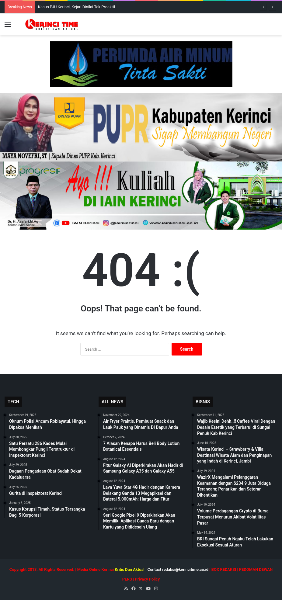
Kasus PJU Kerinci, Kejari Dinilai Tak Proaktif (76, 7)
